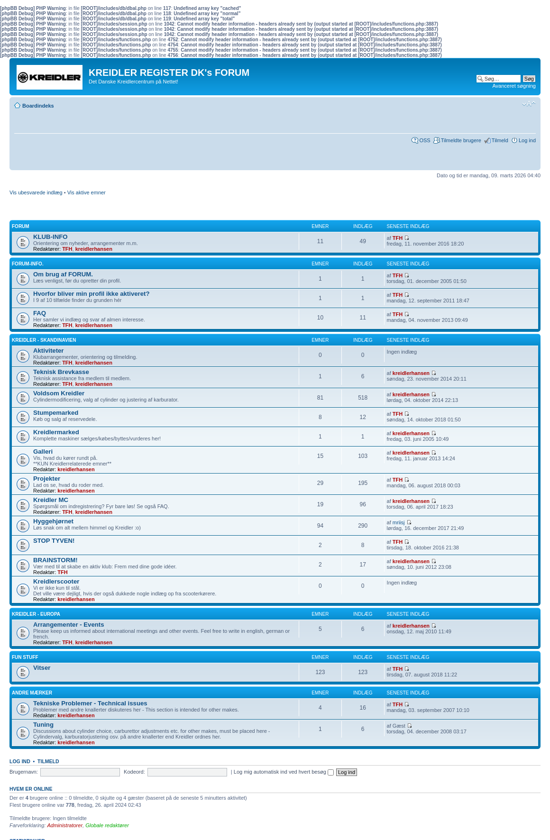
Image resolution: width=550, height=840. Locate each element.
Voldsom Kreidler (58, 393)
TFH (67, 249)
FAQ (39, 313)
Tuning (43, 724)
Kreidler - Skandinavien (44, 340)
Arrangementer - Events (68, 624)
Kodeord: (134, 772)
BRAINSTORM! (55, 560)
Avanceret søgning (514, 86)
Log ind (527, 140)
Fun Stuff (25, 657)
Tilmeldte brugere (461, 140)
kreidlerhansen (93, 249)
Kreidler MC (50, 499)
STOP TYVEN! (53, 540)
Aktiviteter (48, 350)
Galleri (43, 451)
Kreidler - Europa (36, 614)
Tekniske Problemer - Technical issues (90, 703)
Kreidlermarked (56, 432)
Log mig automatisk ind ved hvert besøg (284, 772)
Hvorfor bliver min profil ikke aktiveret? (91, 293)
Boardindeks (38, 106)
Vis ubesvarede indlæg (36, 192)
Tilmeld (500, 140)
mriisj (399, 522)
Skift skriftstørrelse (529, 104)
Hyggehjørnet (53, 521)
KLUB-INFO (50, 236)
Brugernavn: (23, 772)
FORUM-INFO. (28, 263)
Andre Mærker (32, 692)
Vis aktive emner (86, 192)
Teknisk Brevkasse (61, 371)
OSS (424, 140)
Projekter (46, 478)
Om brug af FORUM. (63, 274)
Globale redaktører (107, 825)
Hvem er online (30, 789)
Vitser (41, 667)
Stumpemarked (55, 412)
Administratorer (64, 825)
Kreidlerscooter (56, 581)
